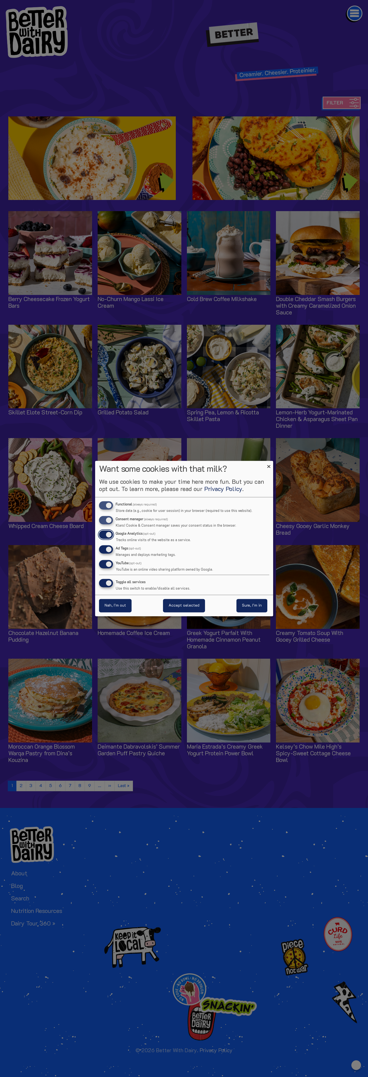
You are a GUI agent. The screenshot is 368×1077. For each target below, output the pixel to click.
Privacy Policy (223, 489)
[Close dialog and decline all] (269, 464)
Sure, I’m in (252, 606)
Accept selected (184, 606)
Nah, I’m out (115, 606)
